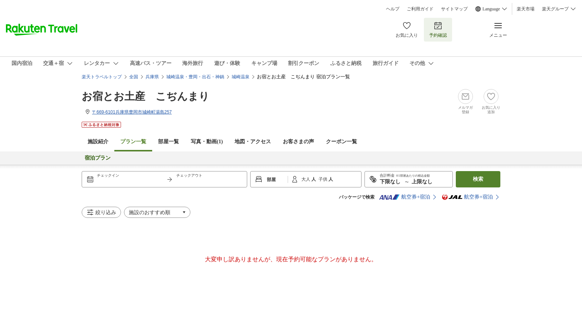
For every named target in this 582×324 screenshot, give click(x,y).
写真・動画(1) (207, 141)
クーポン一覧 (341, 141)
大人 (306, 179)
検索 (478, 179)
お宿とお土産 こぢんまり (145, 96)
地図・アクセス (253, 141)
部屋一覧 (168, 141)
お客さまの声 (298, 141)
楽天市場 (525, 9)
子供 (323, 179)
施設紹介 (98, 141)
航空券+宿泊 (404, 197)
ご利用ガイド (420, 9)
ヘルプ (392, 9)
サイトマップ (454, 9)
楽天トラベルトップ (102, 76)
